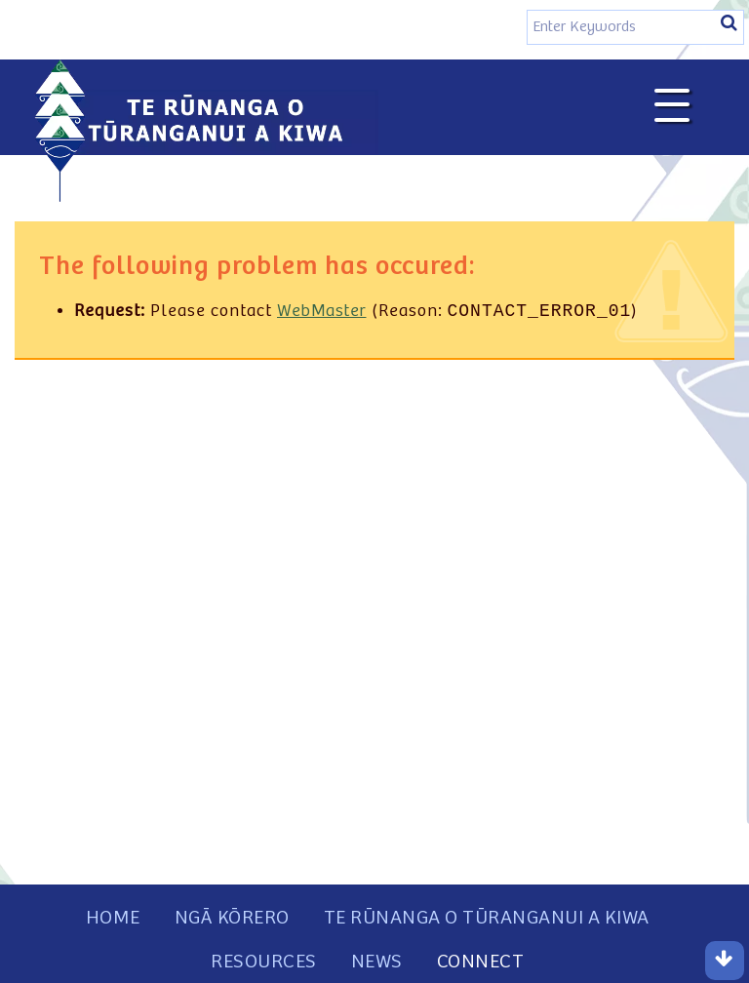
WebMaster (322, 313)
